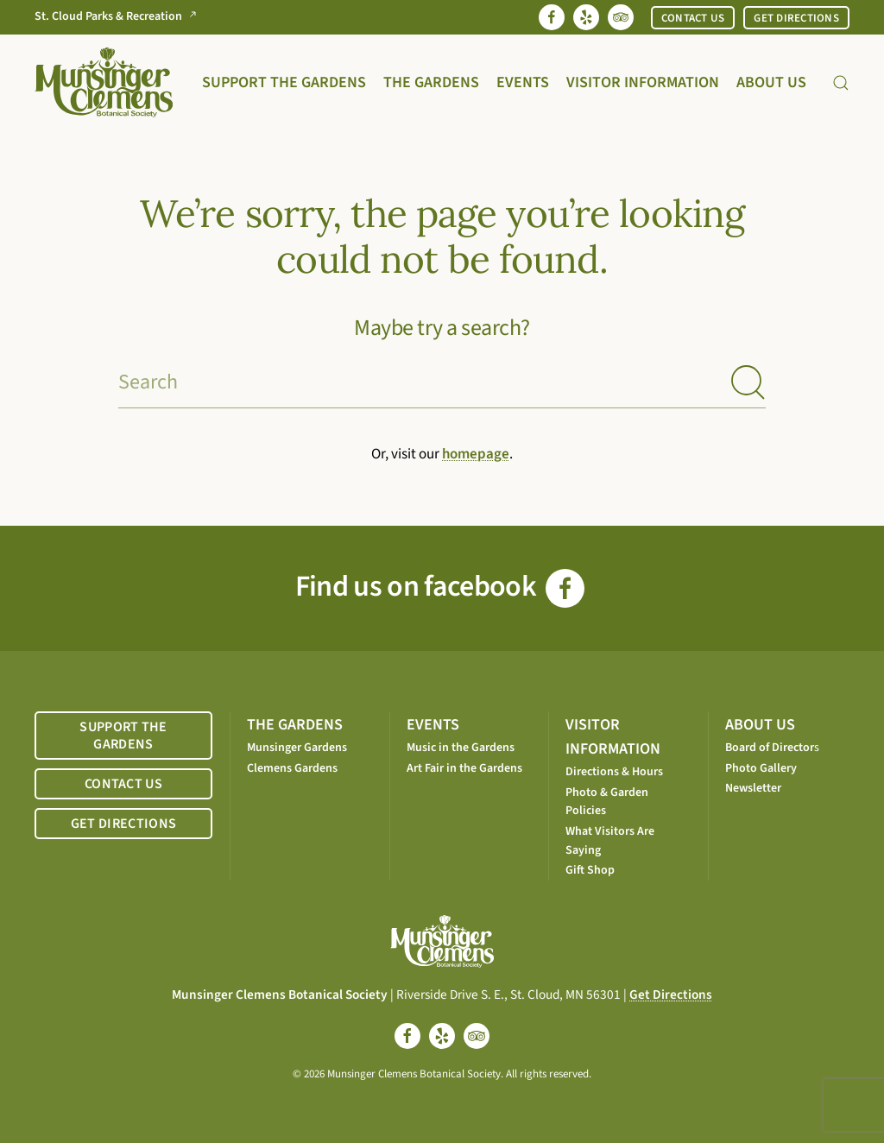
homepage (475, 454)
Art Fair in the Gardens (464, 768)
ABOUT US (760, 725)
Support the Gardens (284, 82)
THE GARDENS (295, 725)
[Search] (442, 382)
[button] (840, 82)
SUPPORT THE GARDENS (123, 735)
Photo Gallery (761, 768)
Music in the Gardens (461, 747)
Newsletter (753, 788)
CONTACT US (693, 18)
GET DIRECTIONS (796, 18)
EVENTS (433, 725)
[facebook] (407, 1036)
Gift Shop (590, 870)
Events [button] (522, 82)
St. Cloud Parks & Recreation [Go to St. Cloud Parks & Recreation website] (119, 17)
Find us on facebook (439, 586)
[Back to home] (104, 82)
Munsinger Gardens (297, 747)
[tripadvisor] (476, 1036)
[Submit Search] (748, 382)
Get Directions (670, 994)
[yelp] (442, 1036)
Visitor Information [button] (642, 82)
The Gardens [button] (431, 82)
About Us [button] (771, 82)
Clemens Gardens (292, 768)
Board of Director (769, 747)
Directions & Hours (614, 771)
